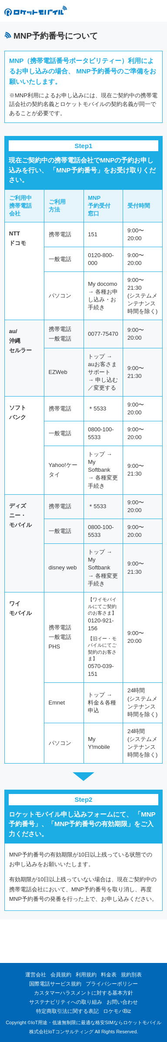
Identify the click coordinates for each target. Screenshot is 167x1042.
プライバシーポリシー (112, 984)
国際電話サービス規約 (55, 984)
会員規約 (60, 975)
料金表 (109, 975)
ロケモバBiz (117, 1011)
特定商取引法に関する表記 (67, 1011)
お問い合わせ (122, 1002)
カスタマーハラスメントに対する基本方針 (83, 993)
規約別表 (131, 975)
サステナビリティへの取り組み (65, 1002)
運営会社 (35, 975)
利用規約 (86, 975)
